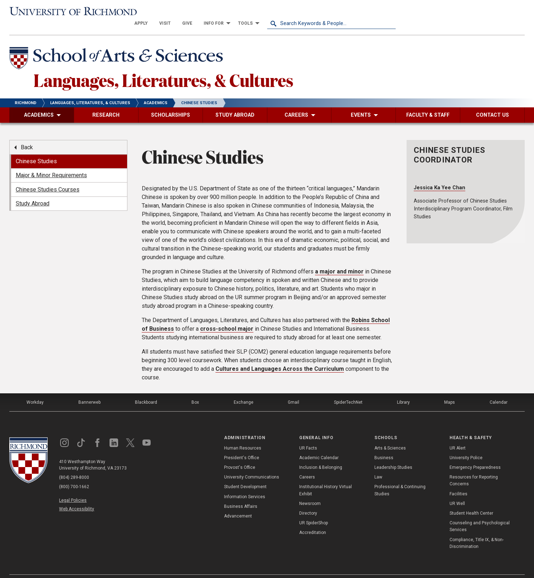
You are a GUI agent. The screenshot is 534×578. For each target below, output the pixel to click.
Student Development (245, 474)
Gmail (293, 390)
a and (339, 259)
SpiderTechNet (348, 390)
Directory (308, 501)
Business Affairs (240, 494)
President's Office (241, 445)
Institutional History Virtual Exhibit (325, 478)
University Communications (251, 465)
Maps (449, 390)
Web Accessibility (76, 496)
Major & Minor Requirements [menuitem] (51, 163)
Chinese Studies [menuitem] (36, 149)
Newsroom (310, 491)
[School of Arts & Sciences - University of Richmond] (118, 47)
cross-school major (226, 317)
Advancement (238, 504)
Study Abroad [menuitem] (32, 191)
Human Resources (242, 435)
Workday (35, 390)
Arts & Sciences (390, 435)
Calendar (499, 390)
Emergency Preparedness (475, 455)
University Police (466, 445)
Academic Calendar (319, 445)
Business (383, 445)
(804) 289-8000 (74, 465)
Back (27, 135)
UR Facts (308, 435)
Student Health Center (471, 501)
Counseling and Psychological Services (480, 514)
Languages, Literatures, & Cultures (163, 67)
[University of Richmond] (73, 11)
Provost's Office (239, 455)
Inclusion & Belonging (320, 455)
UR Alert (458, 435)
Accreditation (312, 520)
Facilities (458, 481)
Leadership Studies (393, 455)
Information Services (244, 484)
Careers (307, 465)
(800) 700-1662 (74, 474)
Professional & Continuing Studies (400, 478)
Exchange (243, 390)
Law (378, 465)
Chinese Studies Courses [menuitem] (47, 177)
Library (403, 390)
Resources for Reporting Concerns (474, 469)
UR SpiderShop (313, 511)
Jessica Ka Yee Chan (439, 176)
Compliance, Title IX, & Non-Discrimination (477, 531)
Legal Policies (73, 488)
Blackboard (146, 390)
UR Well (457, 491)
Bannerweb (89, 390)
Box (195, 390)
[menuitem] (269, 11)
